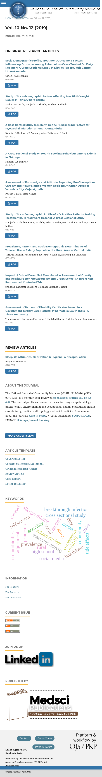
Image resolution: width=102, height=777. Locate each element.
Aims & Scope (37, 415)
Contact (24, 738)
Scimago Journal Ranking (33, 420)
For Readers (12, 586)
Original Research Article (21, 468)
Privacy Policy (43, 747)
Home (9, 18)
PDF (13, 85)
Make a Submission (21, 435)
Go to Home (45, 738)
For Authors (12, 592)
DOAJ (86, 415)
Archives (21, 18)
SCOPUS (77, 415)
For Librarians (13, 597)
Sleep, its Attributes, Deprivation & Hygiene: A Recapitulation (45, 357)
